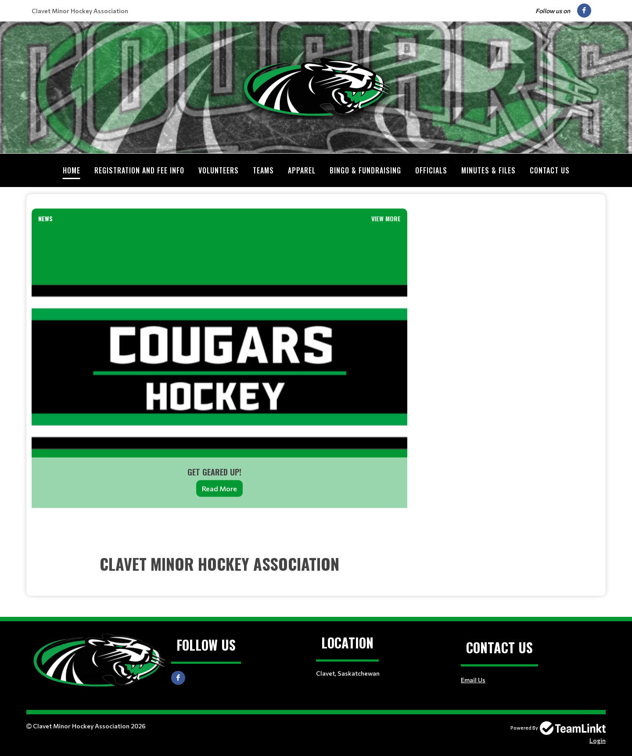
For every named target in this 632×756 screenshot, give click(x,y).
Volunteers (218, 170)
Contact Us (550, 170)
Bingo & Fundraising (365, 170)
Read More (219, 488)
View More (386, 218)
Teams (263, 170)
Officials (431, 170)
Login (597, 740)
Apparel (302, 170)
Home (71, 170)
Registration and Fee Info (139, 170)
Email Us (473, 680)
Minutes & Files (488, 170)
